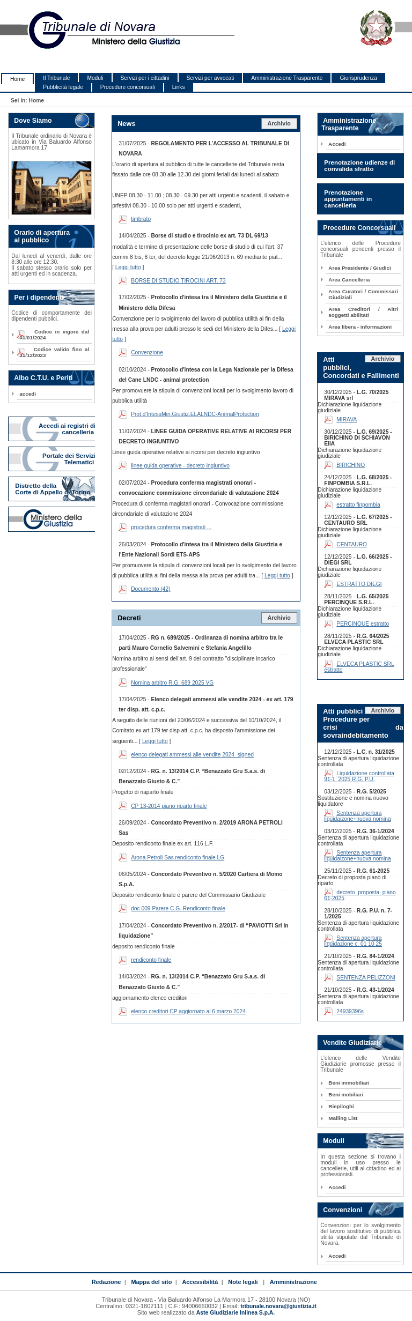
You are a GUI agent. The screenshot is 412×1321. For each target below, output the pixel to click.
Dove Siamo (33, 120)
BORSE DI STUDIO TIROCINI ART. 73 (178, 281)
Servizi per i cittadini (145, 78)
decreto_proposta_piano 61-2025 (359, 895)
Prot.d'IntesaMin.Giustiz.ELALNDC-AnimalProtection (195, 414)
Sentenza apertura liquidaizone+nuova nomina (357, 816)
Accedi (336, 144)
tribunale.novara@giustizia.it (278, 1306)
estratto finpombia (358, 505)
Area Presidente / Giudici (359, 268)
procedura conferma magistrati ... (171, 527)
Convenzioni (342, 1210)
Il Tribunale (56, 78)
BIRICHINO (350, 465)
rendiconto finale (151, 960)
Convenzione (147, 352)
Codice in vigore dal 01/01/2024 (54, 334)
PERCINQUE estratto (362, 624)
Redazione (106, 1282)
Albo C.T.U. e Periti (43, 378)
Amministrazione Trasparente (286, 78)
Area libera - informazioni (360, 327)
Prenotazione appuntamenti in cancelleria (348, 199)
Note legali (243, 1282)
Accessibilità (200, 1282)
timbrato (141, 219)
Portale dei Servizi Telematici (68, 458)
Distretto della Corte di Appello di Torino (52, 489)
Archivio (279, 123)
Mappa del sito (151, 1282)
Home (17, 79)
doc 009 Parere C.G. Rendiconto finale (178, 908)
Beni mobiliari (345, 1094)
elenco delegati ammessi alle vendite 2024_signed (192, 755)
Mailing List (342, 1118)
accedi (27, 394)
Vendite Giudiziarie (352, 1043)
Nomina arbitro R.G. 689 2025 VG (172, 683)
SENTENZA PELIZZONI (365, 978)
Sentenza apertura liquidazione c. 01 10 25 (353, 941)
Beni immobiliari (348, 1083)
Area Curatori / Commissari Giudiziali (363, 294)
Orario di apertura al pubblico (39, 236)
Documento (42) (150, 589)
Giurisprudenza (358, 78)
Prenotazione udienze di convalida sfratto (359, 165)
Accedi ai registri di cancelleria (67, 428)
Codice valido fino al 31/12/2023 (54, 352)
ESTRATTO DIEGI (358, 584)
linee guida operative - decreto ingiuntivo (180, 466)
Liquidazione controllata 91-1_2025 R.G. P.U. (359, 776)
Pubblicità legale (63, 87)
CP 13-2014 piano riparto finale (169, 806)
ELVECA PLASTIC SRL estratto (359, 667)
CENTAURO (351, 544)
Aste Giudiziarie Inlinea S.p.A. (235, 1313)
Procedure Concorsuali (359, 228)
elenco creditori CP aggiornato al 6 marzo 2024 (188, 1011)
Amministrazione (293, 1282)
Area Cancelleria (349, 280)
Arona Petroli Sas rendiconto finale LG (177, 857)
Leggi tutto (128, 267)
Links (178, 87)
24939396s (350, 1011)
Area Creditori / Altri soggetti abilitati (363, 312)
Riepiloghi (341, 1106)
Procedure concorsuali (127, 87)
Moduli (95, 78)
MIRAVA (346, 419)
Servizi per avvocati (210, 78)
